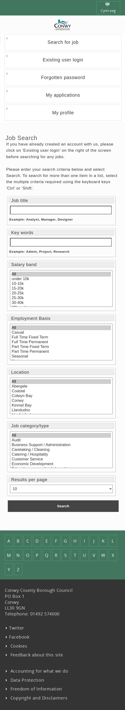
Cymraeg (108, 8)
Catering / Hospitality (61, 454)
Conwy (61, 400)
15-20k (61, 288)
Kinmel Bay (61, 405)
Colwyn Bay (61, 395)
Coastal (61, 391)
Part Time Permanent (61, 351)
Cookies (18, 646)
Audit (61, 440)
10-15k (61, 283)
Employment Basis (30, 318)
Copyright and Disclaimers (38, 698)
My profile (63, 112)
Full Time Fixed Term (61, 337)
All (61, 274)
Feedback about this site (36, 655)
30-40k (61, 302)
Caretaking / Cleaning (61, 449)
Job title (19, 200)
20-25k (61, 293)
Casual (61, 332)
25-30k (61, 298)
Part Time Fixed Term (61, 346)
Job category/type (30, 425)
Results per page (29, 479)
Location (20, 372)
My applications (63, 95)
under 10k (61, 279)
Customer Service (61, 459)
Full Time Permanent (61, 342)
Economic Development (61, 464)
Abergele (61, 386)
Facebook (19, 637)
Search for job (63, 42)
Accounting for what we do (38, 671)
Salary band (24, 264)
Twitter (16, 628)
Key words (22, 232)
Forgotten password (63, 77)
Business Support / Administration (61, 445)
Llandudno (61, 410)
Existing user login (63, 59)
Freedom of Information (35, 689)
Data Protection (26, 680)
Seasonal (61, 356)
